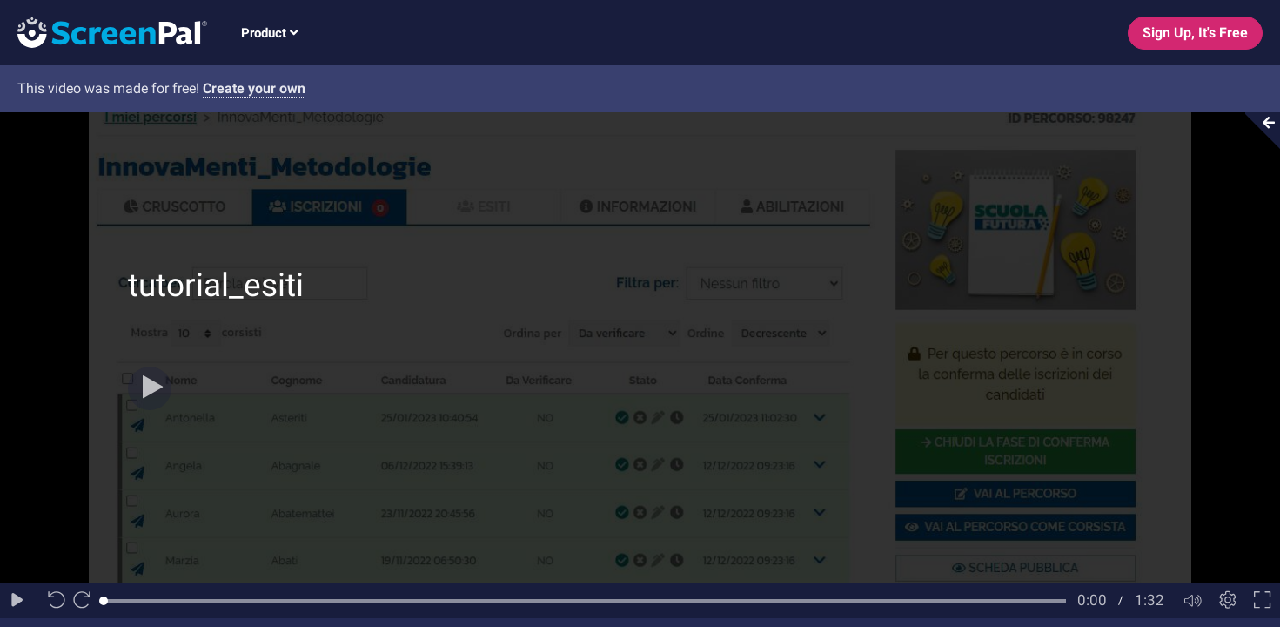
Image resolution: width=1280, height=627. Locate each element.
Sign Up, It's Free (1195, 32)
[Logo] (103, 32)
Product (269, 33)
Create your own (254, 88)
